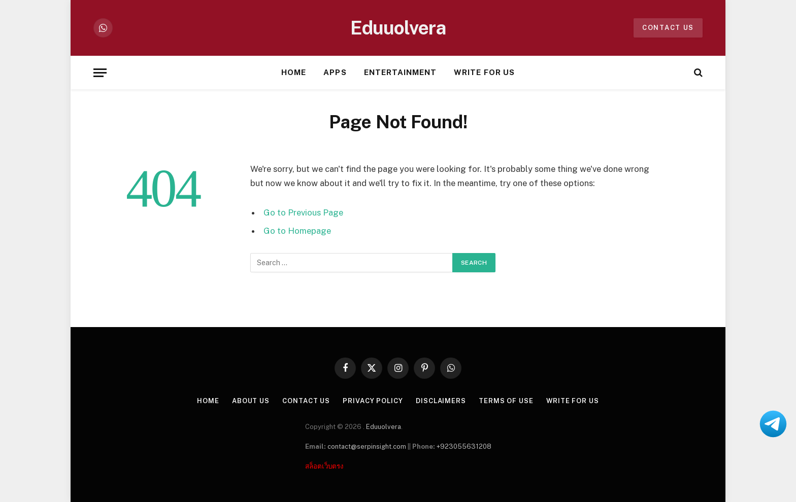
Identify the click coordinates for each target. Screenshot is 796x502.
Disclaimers (440, 401)
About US (250, 401)
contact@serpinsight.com (366, 446)
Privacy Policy (373, 401)
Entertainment (400, 72)
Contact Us (306, 401)
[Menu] (100, 72)
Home (293, 72)
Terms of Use (505, 401)
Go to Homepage (297, 231)
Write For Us (484, 72)
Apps (334, 72)
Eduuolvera (383, 427)
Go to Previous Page (303, 212)
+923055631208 (464, 446)
